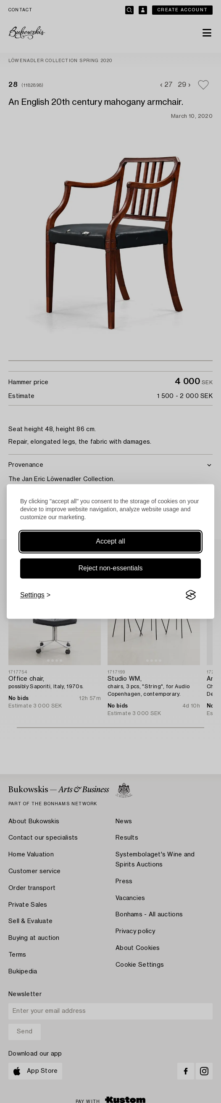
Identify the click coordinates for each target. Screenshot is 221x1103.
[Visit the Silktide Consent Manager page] (191, 595)
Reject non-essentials (111, 568)
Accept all (110, 541)
